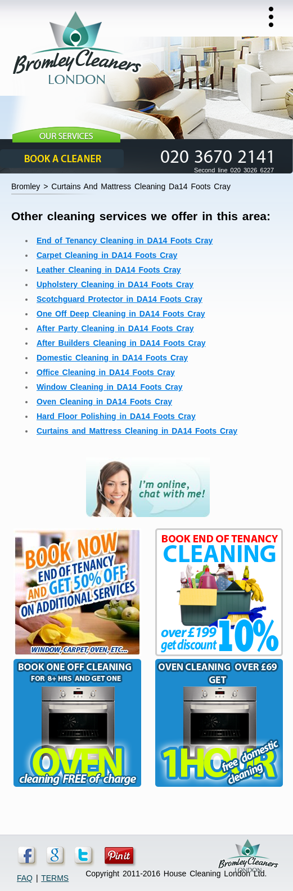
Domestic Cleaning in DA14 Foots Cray (112, 357)
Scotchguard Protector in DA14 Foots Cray (119, 299)
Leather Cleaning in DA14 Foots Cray (109, 269)
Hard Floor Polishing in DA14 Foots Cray (116, 416)
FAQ (25, 878)
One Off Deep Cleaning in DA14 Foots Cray (121, 313)
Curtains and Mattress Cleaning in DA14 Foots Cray (137, 430)
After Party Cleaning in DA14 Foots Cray (115, 328)
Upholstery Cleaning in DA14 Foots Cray (115, 284)
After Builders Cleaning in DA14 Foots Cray (121, 343)
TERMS (55, 878)
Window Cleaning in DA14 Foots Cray (110, 386)
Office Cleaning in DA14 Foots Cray (106, 372)
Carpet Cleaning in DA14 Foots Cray (107, 255)
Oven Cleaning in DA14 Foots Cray (104, 401)
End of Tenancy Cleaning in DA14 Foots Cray (125, 240)
